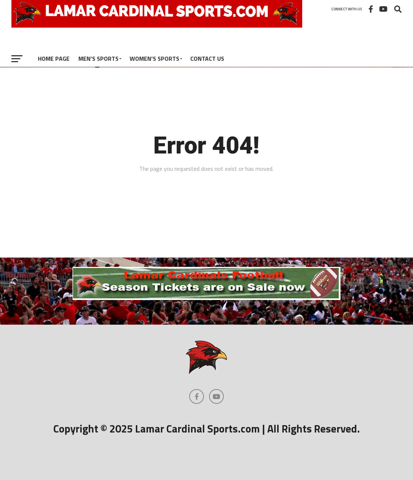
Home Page (54, 58)
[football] (206, 297)
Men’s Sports (98, 58)
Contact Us (207, 58)
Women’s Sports (154, 58)
